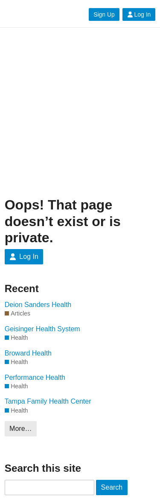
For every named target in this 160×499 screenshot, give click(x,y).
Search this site (43, 468)
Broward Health (28, 353)
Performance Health (35, 377)
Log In (139, 14)
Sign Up (103, 14)
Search (112, 487)
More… (20, 428)
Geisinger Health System (42, 329)
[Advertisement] (80, 112)
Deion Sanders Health (38, 304)
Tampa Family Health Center (48, 401)
